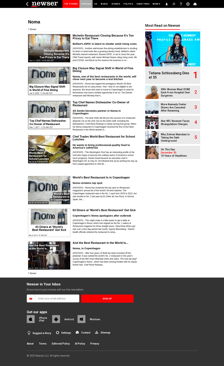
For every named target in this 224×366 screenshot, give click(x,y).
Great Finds (143, 4)
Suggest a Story (42, 333)
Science (115, 4)
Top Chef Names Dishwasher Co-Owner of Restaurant (101, 104)
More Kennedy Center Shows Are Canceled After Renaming (173, 107)
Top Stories (71, 4)
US (95, 4)
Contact (85, 332)
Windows (95, 319)
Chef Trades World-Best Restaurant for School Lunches (104, 138)
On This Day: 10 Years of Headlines (174, 152)
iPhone (43, 318)
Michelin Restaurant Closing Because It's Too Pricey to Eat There (103, 37)
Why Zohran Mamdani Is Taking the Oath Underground (175, 137)
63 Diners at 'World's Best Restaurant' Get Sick (104, 210)
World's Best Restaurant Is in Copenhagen (101, 177)
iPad (41, 320)
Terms (43, 343)
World (104, 4)
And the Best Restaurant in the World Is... (100, 242)
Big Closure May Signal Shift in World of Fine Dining (103, 70)
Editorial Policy (61, 343)
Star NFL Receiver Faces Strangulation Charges (175, 123)
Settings (66, 332)
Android (69, 319)
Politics (128, 4)
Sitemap (105, 332)
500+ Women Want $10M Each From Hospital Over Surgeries (175, 92)
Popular (86, 4)
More (155, 4)
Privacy (94, 343)
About (30, 343)
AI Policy (80, 343)
